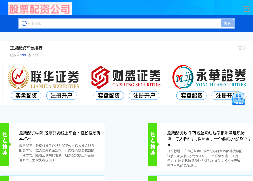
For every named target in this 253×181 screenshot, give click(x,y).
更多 (244, 48)
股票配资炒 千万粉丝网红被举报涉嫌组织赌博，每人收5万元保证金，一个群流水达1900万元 (209, 139)
